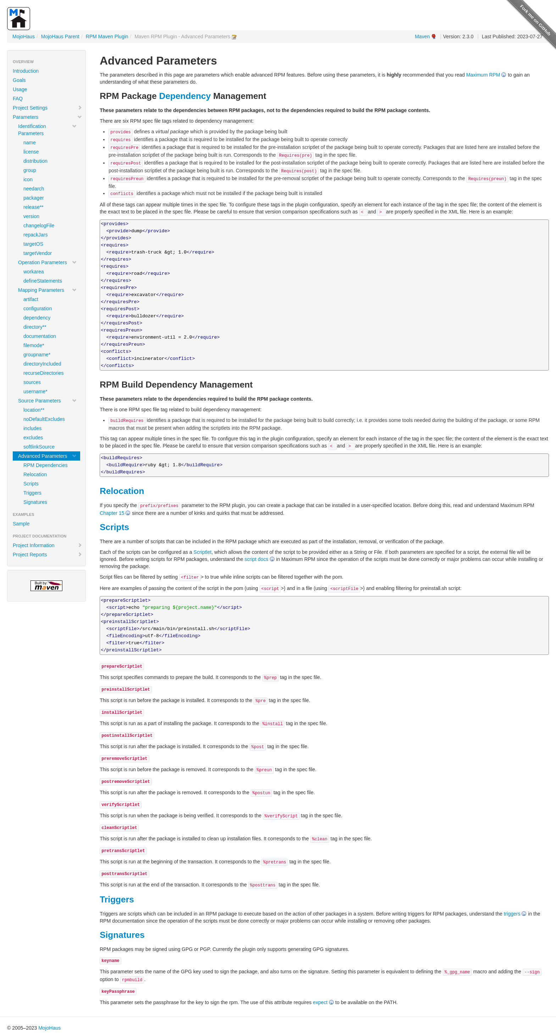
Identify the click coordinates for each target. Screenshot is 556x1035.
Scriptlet (203, 552)
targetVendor (37, 253)
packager (33, 198)
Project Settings (47, 108)
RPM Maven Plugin (107, 36)
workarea (33, 271)
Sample (21, 524)
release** (33, 207)
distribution (35, 161)
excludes (33, 437)
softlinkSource (39, 447)
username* (35, 391)
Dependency (185, 96)
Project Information (47, 545)
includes (32, 428)
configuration (37, 308)
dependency (36, 318)
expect (320, 1002)
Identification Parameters (47, 129)
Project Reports (47, 554)
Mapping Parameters (47, 290)
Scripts (31, 483)
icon (28, 179)
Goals (19, 80)
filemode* (33, 345)
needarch (33, 188)
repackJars (35, 235)
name (29, 142)
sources (32, 382)
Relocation (35, 474)
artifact (30, 299)
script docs (256, 559)
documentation (39, 336)
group (29, 170)
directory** (34, 327)
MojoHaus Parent (60, 36)
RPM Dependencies (45, 465)
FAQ (18, 98)
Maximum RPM (483, 75)
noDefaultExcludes (44, 419)
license (31, 152)
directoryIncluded (42, 364)
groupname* (36, 354)
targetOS (33, 244)
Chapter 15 (112, 513)
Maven (422, 36)
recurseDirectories (43, 373)
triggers (512, 914)
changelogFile (38, 225)
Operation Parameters (47, 262)
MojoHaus (23, 36)
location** (33, 410)
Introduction (26, 71)
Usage (20, 89)
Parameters (47, 117)
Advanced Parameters (47, 456)
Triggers (32, 493)
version (31, 216)
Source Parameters (47, 401)
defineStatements (42, 281)
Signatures (35, 502)
